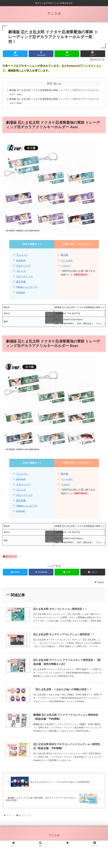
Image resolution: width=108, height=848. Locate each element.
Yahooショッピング (26, 287)
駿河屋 (64, 255)
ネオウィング (23, 266)
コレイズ (21, 271)
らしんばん (67, 261)
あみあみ (21, 261)
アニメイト (22, 255)
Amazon (20, 293)
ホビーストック (24, 277)
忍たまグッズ (9, 557)
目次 (49, 83)
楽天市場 (21, 282)
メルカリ (66, 266)
